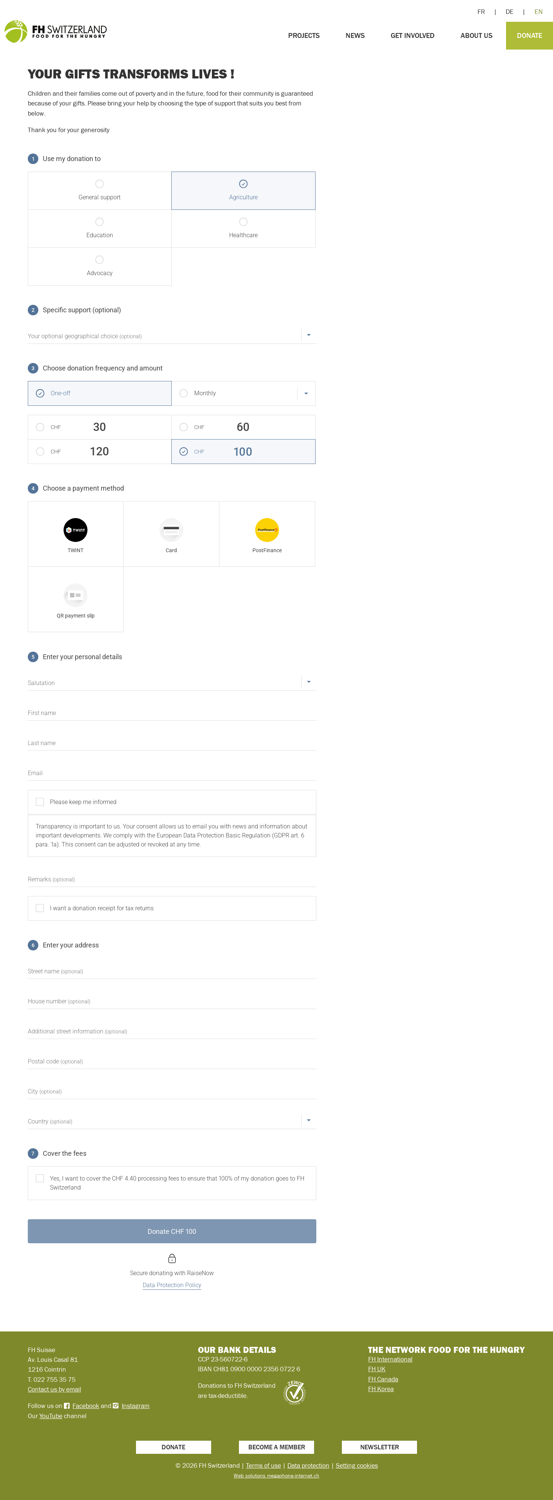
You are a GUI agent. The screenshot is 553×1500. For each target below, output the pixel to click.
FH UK (376, 1369)
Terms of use (263, 1465)
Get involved (413, 35)
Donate (529, 35)
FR (481, 11)
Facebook (86, 1406)
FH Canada (383, 1379)
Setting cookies (357, 1465)
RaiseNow (200, 1273)
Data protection (308, 1465)
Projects (304, 35)
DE (510, 11)
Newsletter (379, 1447)
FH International (390, 1359)
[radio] (76, 534)
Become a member (276, 1447)
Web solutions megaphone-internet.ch (276, 1476)
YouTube (50, 1416)
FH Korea (381, 1389)
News (355, 35)
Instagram (136, 1406)
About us (477, 35)
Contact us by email (54, 1389)
